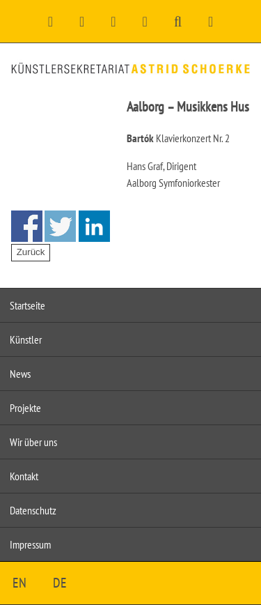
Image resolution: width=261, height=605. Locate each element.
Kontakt (24, 476)
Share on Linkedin (94, 226)
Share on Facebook (26, 226)
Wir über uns (33, 442)
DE (60, 583)
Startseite (27, 305)
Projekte (25, 408)
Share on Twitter (60, 226)
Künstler (26, 339)
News (20, 374)
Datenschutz (33, 510)
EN (19, 583)
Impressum (30, 544)
